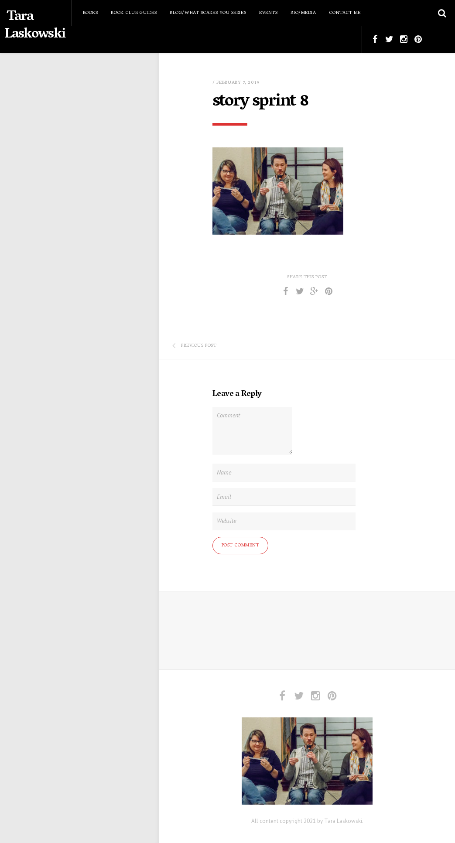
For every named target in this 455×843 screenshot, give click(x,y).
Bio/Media (303, 12)
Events (268, 12)
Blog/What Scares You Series (208, 12)
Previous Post (194, 345)
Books (90, 12)
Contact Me (345, 12)
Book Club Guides (134, 12)
